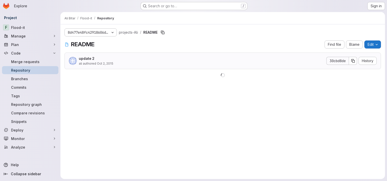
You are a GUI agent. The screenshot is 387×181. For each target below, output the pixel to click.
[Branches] (30, 79)
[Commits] (30, 87)
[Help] (30, 165)
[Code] (30, 53)
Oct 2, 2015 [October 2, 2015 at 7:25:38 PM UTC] (105, 63)
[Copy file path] (163, 32)
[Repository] (30, 70)
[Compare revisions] (30, 113)
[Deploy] (30, 130)
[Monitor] (30, 138)
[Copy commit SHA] (353, 61)
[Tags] (30, 96)
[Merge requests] (30, 62)
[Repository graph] (30, 104)
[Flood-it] (30, 27)
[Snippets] (30, 121)
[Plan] (30, 44)
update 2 (86, 58)
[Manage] (30, 36)
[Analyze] (30, 147)
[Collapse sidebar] (30, 174)
